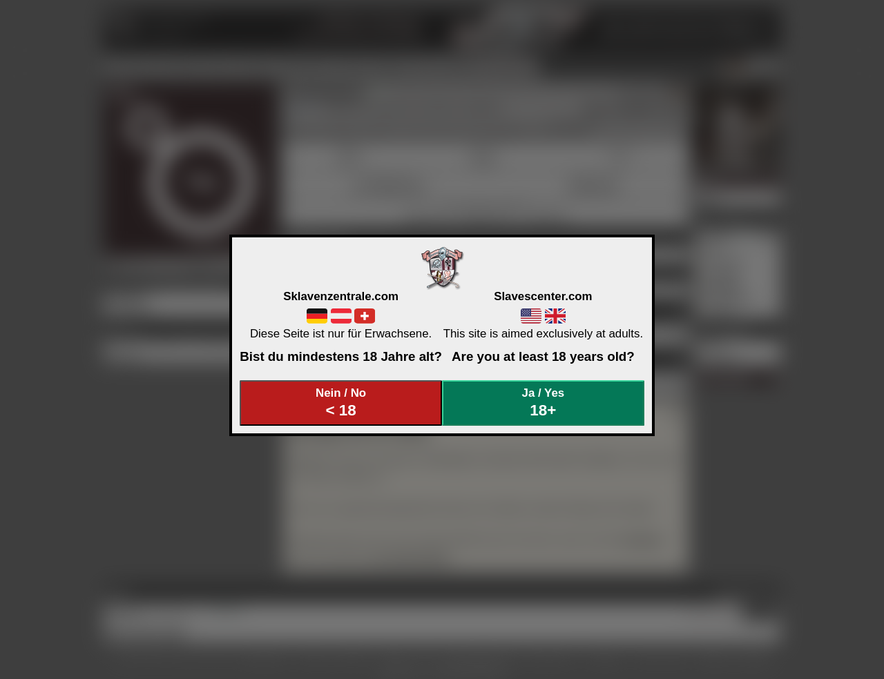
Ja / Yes (543, 402)
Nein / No (341, 402)
